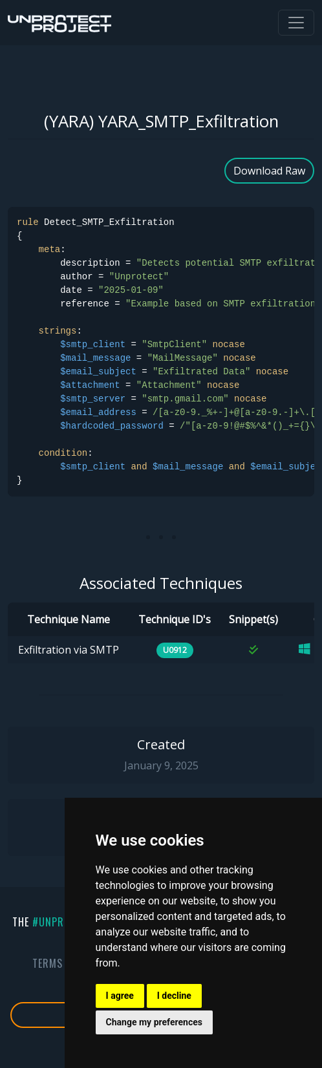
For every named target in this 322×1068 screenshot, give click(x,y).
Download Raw (269, 171)
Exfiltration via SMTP (68, 650)
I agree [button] (120, 995)
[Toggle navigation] (296, 23)
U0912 (175, 650)
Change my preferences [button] (154, 1022)
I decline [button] (174, 995)
